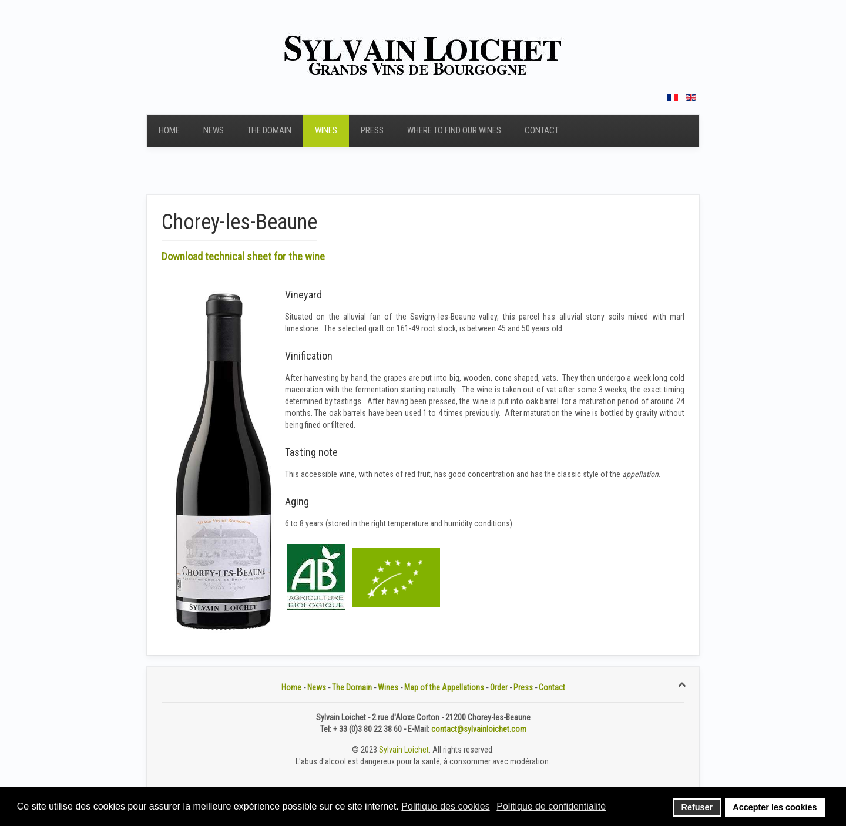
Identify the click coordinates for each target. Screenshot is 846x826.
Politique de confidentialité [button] (551, 806)
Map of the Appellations (444, 687)
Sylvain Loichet (404, 749)
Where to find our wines (454, 130)
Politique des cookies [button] (445, 806)
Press (372, 130)
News (213, 130)
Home (169, 130)
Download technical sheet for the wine (243, 256)
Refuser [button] (697, 807)
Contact (542, 130)
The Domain (269, 130)
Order (499, 687)
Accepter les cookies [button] (775, 807)
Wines (326, 130)
